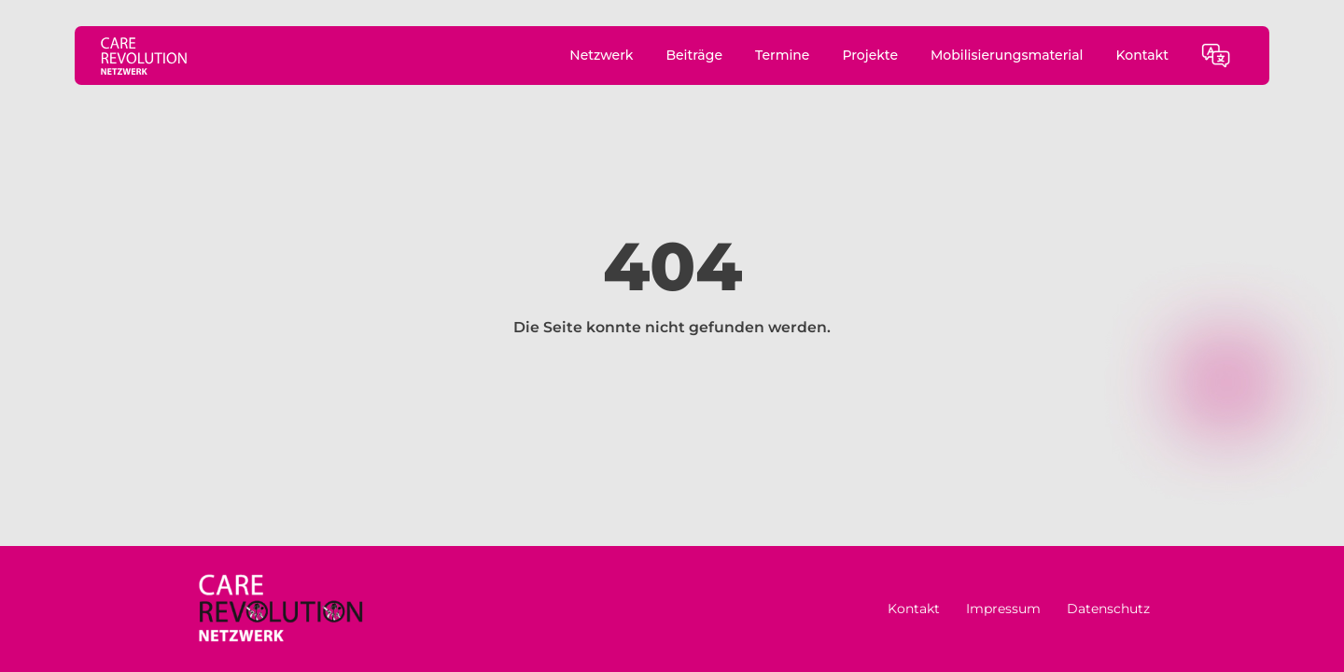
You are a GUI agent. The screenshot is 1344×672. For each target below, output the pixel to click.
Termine (782, 55)
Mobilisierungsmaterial (1007, 55)
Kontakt (1142, 55)
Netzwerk (601, 55)
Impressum (1003, 608)
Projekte (870, 55)
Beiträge (693, 55)
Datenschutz (1108, 608)
